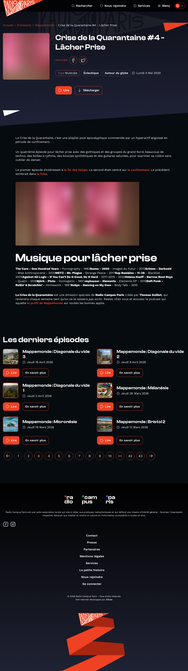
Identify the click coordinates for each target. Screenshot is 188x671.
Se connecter (93, 584)
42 (130, 456)
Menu (164, 5)
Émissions (24, 25)
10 (110, 456)
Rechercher (82, 5)
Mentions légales (94, 556)
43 (140, 456)
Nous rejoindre (113, 5)
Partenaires (94, 549)
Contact (93, 535)
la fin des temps (75, 170)
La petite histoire (93, 570)
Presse (93, 542)
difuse (109, 599)
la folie (42, 174)
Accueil (8, 25)
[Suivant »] (151, 456)
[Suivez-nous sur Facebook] (6, 524)
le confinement (138, 170)
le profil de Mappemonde (44, 303)
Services (142, 5)
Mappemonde (44, 25)
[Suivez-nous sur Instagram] (13, 524)
